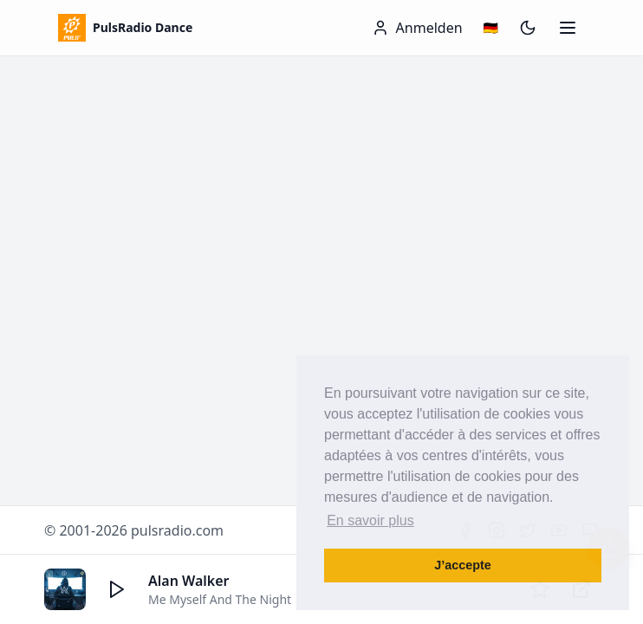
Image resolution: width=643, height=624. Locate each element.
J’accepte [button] (462, 565)
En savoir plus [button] (370, 520)
